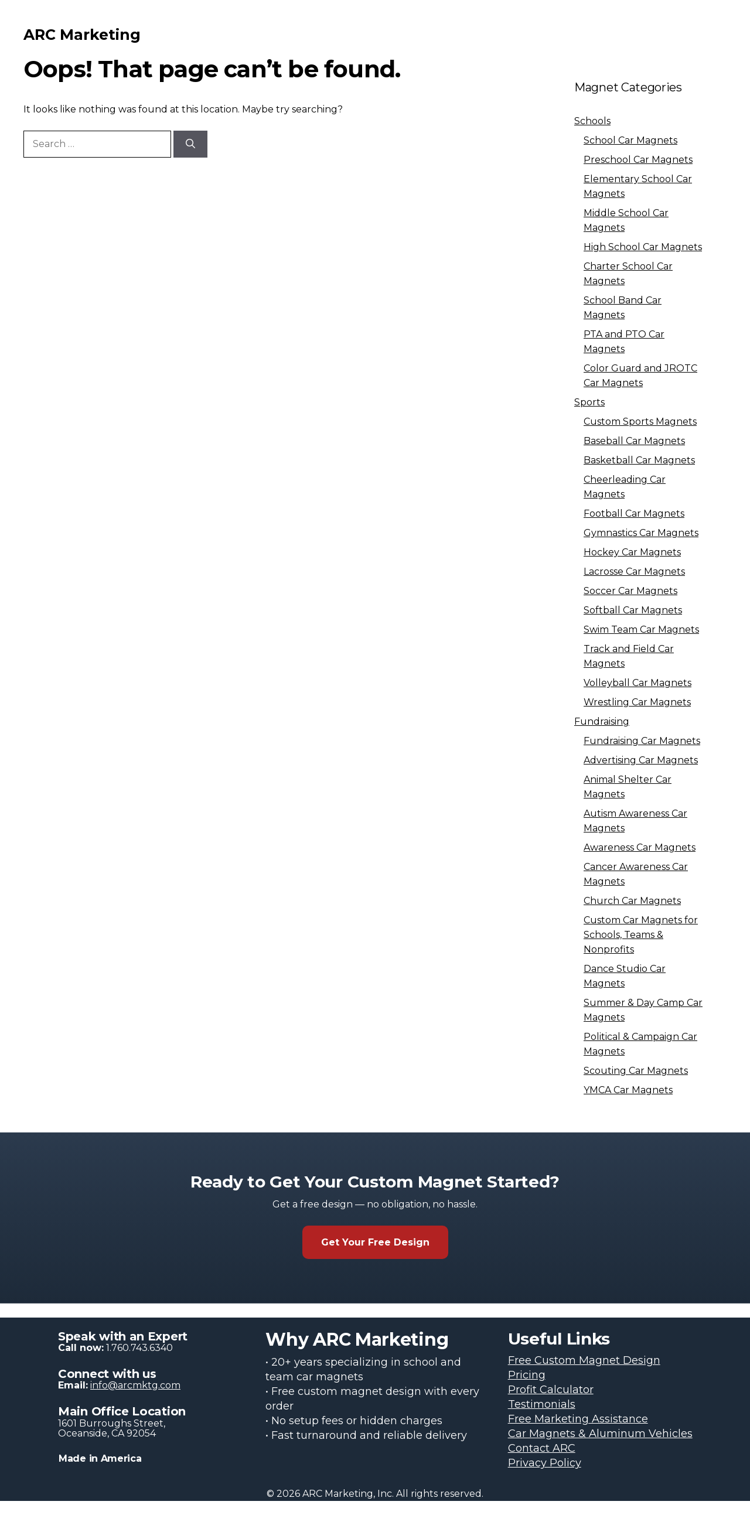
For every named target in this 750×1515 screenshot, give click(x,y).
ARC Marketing (82, 34)
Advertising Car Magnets (641, 760)
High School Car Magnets (643, 246)
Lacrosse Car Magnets (634, 571)
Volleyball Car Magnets (637, 682)
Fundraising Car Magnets (642, 740)
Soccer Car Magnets (630, 590)
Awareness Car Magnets (640, 847)
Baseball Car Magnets (634, 440)
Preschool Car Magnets (638, 159)
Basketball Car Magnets (639, 460)
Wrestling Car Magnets (637, 702)
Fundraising (601, 721)
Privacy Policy (544, 1462)
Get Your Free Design (375, 1242)
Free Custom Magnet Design (584, 1360)
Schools (592, 121)
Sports (589, 402)
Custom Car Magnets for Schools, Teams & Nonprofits (641, 935)
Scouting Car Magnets (636, 1070)
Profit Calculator (551, 1389)
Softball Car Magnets (633, 610)
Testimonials (541, 1404)
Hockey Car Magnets (632, 552)
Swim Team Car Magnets (641, 629)
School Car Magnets (630, 140)
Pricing (527, 1375)
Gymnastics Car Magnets (641, 532)
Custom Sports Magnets (640, 421)
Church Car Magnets (632, 900)
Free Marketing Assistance (578, 1418)
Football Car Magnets (634, 513)
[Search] (190, 144)
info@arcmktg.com (135, 1385)
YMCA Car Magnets (628, 1090)
